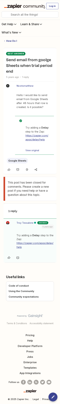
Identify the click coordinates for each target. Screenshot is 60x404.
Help (30, 340)
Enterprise (30, 362)
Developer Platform (30, 346)
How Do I (11, 40)
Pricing (30, 335)
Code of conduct (19, 285)
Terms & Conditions (17, 323)
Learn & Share (31, 24)
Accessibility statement (41, 323)
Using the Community (21, 291)
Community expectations (24, 296)
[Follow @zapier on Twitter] (42, 382)
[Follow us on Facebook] (23, 382)
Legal (36, 399)
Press (30, 351)
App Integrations (30, 373)
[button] (52, 6)
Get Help (9, 24)
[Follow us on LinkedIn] (29, 382)
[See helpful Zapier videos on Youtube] (49, 382)
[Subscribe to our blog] (36, 382)
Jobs (30, 356)
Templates (30, 367)
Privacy (46, 399)
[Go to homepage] (23, 6)
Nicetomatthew (24, 85)
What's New (12, 32)
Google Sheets (17, 160)
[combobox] (30, 14)
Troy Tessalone (24, 222)
